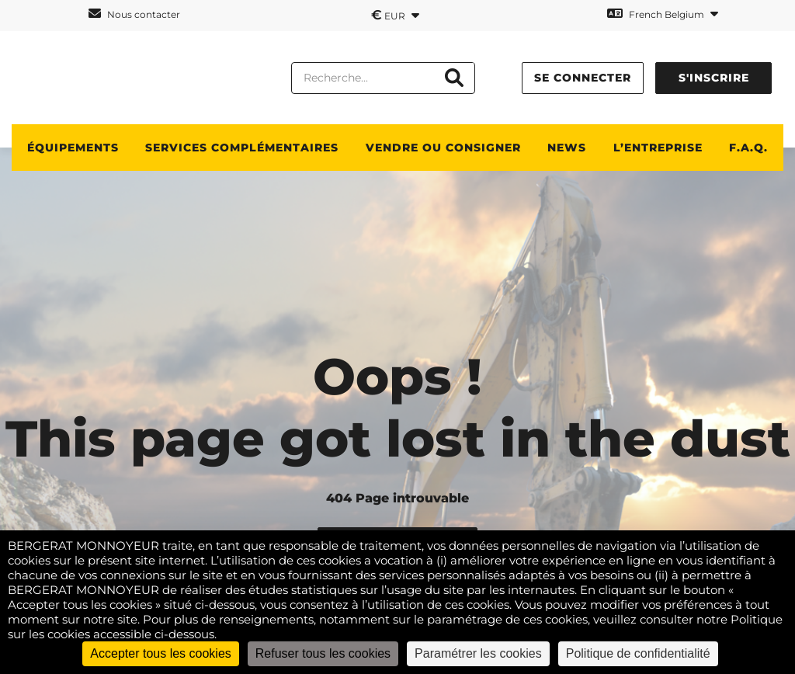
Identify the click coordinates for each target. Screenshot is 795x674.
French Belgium (662, 13)
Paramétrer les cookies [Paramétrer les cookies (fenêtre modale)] (478, 653)
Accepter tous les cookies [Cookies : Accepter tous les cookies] (160, 653)
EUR (395, 15)
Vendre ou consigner (443, 148)
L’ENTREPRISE (658, 148)
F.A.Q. (748, 148)
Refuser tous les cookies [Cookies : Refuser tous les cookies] (323, 653)
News (566, 148)
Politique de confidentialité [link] (638, 653)
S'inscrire (714, 78)
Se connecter (582, 78)
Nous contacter (134, 13)
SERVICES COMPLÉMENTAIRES (241, 148)
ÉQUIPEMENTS (73, 148)
